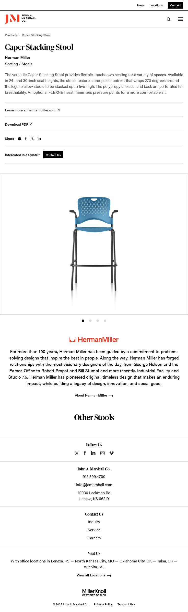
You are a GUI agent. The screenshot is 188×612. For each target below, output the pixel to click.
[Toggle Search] (169, 19)
